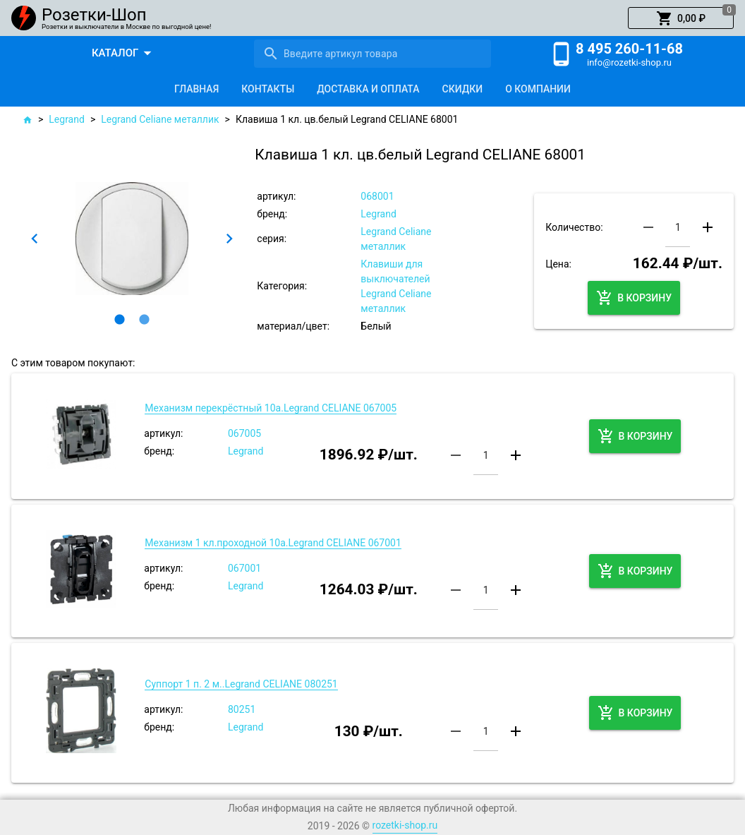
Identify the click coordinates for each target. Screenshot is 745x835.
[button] (681, 18)
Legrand (67, 119)
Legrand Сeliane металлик (160, 119)
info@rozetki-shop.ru (629, 62)
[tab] (196, 89)
